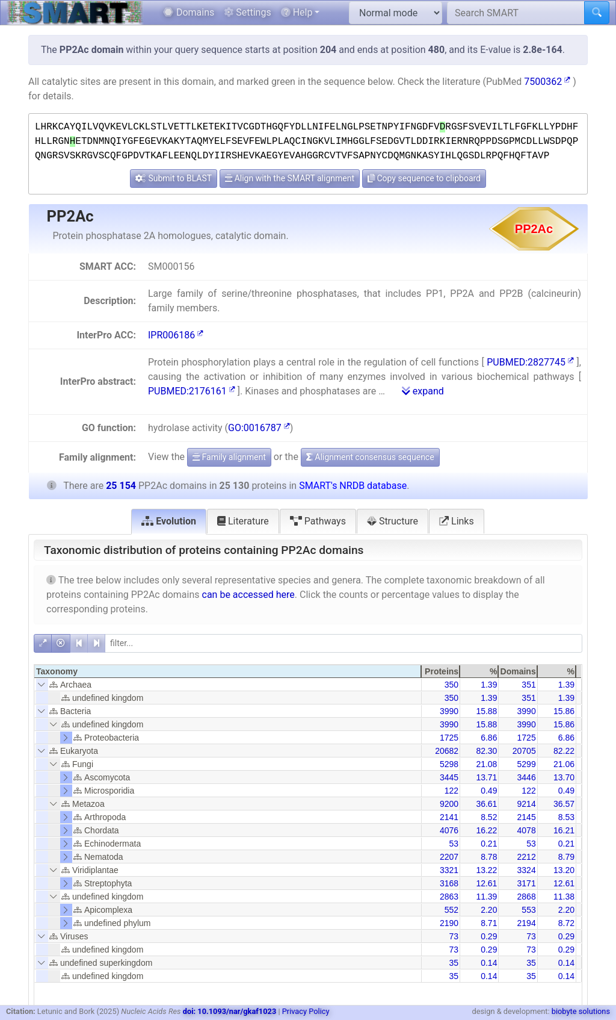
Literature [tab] (243, 521)
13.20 (563, 870)
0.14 (489, 963)
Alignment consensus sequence (370, 457)
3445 (449, 777)
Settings (247, 12)
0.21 (489, 843)
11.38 (563, 896)
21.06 (563, 764)
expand (423, 391)
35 (454, 963)
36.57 (563, 804)
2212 (526, 857)
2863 (449, 896)
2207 (449, 857)
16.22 (486, 830)
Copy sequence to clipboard (424, 178)
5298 (449, 764)
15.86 (563, 711)
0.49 (489, 790)
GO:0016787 (259, 428)
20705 (524, 751)
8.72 (566, 923)
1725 (449, 737)
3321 (449, 870)
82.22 (563, 751)
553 (528, 910)
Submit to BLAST (173, 178)
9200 (449, 804)
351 (528, 684)
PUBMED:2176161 (191, 391)
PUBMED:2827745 (530, 362)
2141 (449, 817)
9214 (526, 804)
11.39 (486, 896)
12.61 (486, 883)
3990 (449, 711)
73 (454, 936)
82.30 (486, 751)
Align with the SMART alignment (289, 178)
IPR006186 (175, 335)
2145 (526, 817)
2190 (449, 923)
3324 (526, 870)
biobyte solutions (581, 1011)
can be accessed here (248, 594)
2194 (526, 923)
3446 (526, 777)
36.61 (486, 804)
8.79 (566, 857)
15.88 (486, 711)
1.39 (489, 684)
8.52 (489, 817)
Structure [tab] (392, 521)
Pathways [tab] (318, 521)
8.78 (489, 857)
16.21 (563, 830)
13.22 (486, 870)
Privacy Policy (306, 1011)
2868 (526, 896)
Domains (188, 12)
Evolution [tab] (168, 521)
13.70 (563, 777)
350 (451, 684)
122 (451, 790)
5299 (526, 764)
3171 (526, 883)
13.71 (486, 777)
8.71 (489, 923)
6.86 (489, 737)
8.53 (566, 817)
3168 (449, 883)
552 (451, 910)
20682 (446, 751)
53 (454, 843)
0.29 (489, 936)
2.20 (489, 910)
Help (297, 12)
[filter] (343, 643)
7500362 (547, 81)
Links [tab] (456, 521)
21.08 (486, 764)
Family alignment (229, 457)
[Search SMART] (516, 12)
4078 (526, 830)
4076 (449, 830)
